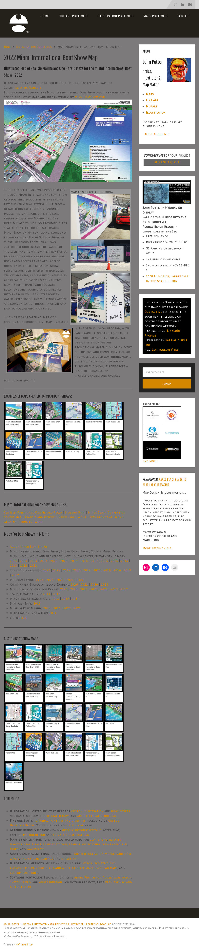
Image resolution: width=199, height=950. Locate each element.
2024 (33, 561)
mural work (74, 825)
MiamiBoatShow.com (90, 97)
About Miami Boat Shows (29, 546)
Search (166, 384)
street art (69, 858)
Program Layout (31, 522)
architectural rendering (96, 816)
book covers (120, 811)
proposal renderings (37, 858)
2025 (23, 561)
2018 (84, 561)
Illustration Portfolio (115, 16)
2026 (13, 561)
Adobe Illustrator (117, 877)
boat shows (98, 839)
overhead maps (106, 868)
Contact (183, 16)
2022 (53, 561)
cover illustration (89, 854)
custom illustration (87, 811)
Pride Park (67, 517)
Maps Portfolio (155, 16)
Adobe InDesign (50, 882)
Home (44, 16)
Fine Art (152, 100)
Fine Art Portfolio (73, 16)
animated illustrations (71, 835)
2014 (124, 561)
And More (150, 461)
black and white (58, 868)
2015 (114, 561)
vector (87, 863)
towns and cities (114, 844)
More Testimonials (157, 548)
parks (14, 849)
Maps (150, 94)
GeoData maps (82, 868)
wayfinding (35, 849)
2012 (23, 565)
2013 (13, 565)
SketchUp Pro (20, 882)
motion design (34, 835)
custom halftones (24, 873)
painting (37, 868)
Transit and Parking (40, 517)
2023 (43, 561)
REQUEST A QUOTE (167, 162)
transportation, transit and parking (71, 844)
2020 (64, 561)
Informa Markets (28, 87)
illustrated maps (56, 816)
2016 (104, 561)
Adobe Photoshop (87, 877)
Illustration (156, 112)
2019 (74, 561)
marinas (16, 844)
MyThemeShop (24, 944)
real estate (32, 844)
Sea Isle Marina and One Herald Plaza (33, 512)
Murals (151, 106)
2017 (94, 561)
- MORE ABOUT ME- (156, 134)
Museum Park (75, 512)
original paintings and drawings (60, 820)
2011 (33, 565)
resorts (115, 839)
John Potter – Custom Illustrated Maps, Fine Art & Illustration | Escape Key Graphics (57, 924)
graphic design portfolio (81, 830)
